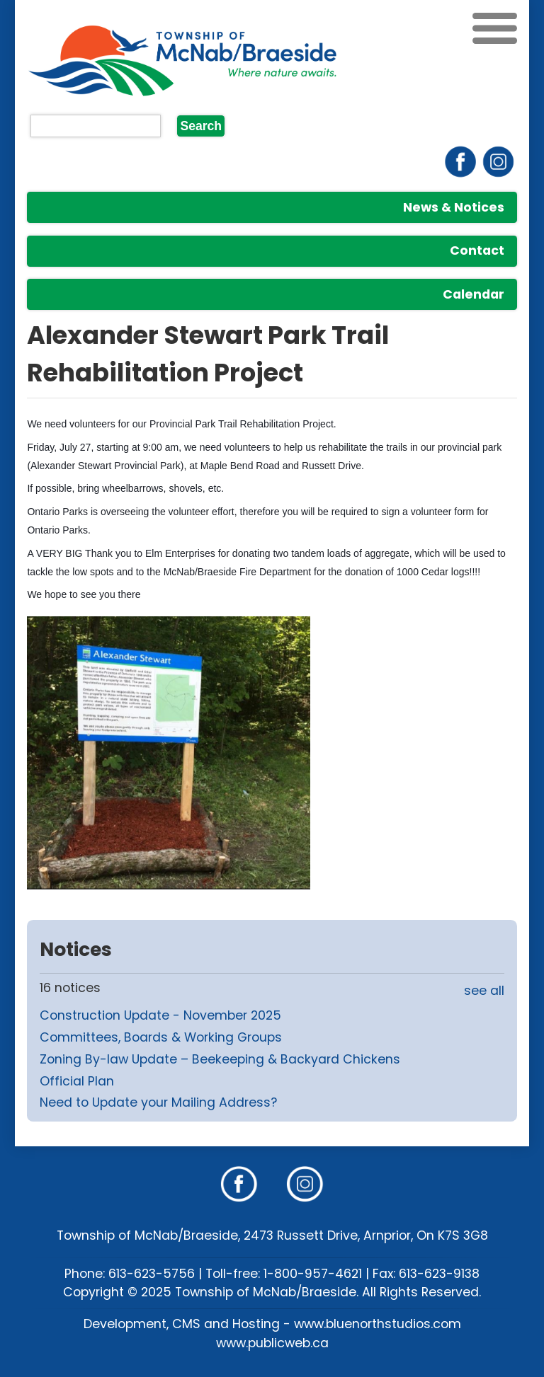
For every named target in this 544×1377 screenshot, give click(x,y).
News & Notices (453, 207)
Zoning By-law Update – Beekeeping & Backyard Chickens (220, 1059)
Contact (477, 250)
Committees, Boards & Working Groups (161, 1037)
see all (484, 990)
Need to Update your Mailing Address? (158, 1102)
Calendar (473, 294)
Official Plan (77, 1081)
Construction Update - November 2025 (160, 1015)
